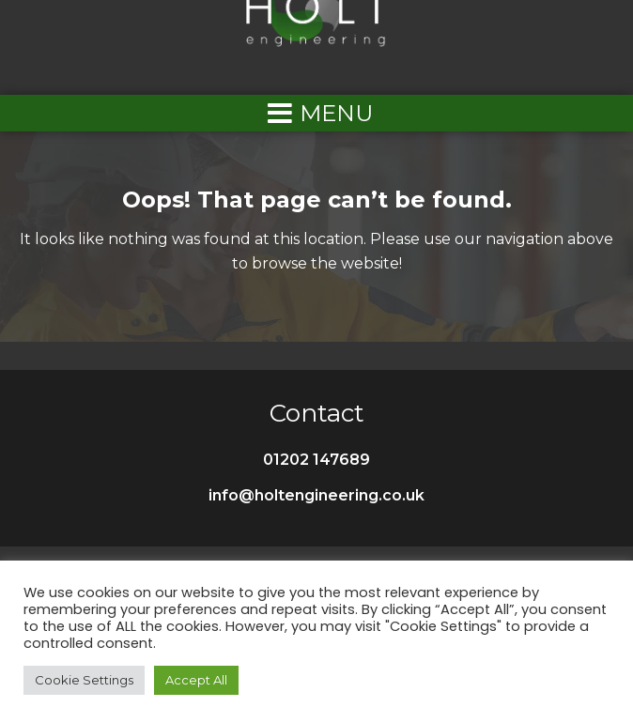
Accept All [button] (196, 679)
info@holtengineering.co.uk (316, 495)
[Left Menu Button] (316, 113)
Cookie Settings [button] (84, 679)
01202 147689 (316, 460)
